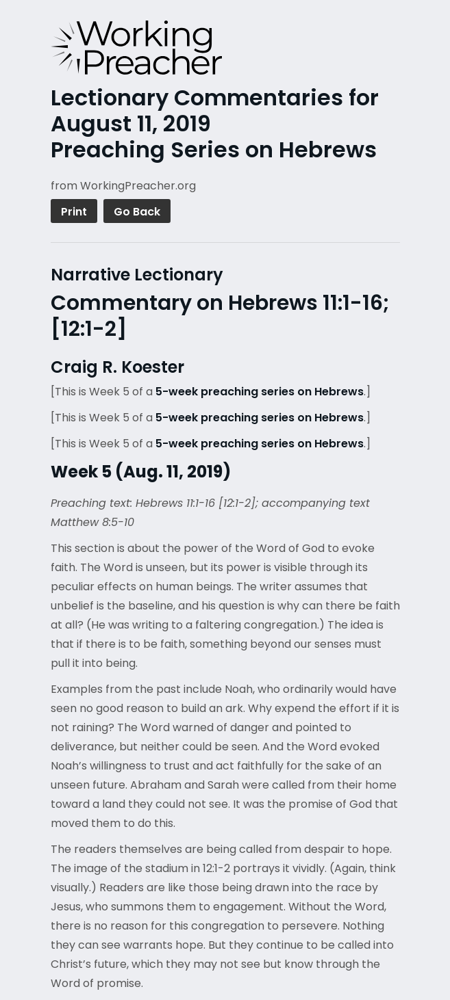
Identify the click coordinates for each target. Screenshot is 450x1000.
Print (74, 212)
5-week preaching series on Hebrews (259, 391)
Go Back (137, 212)
